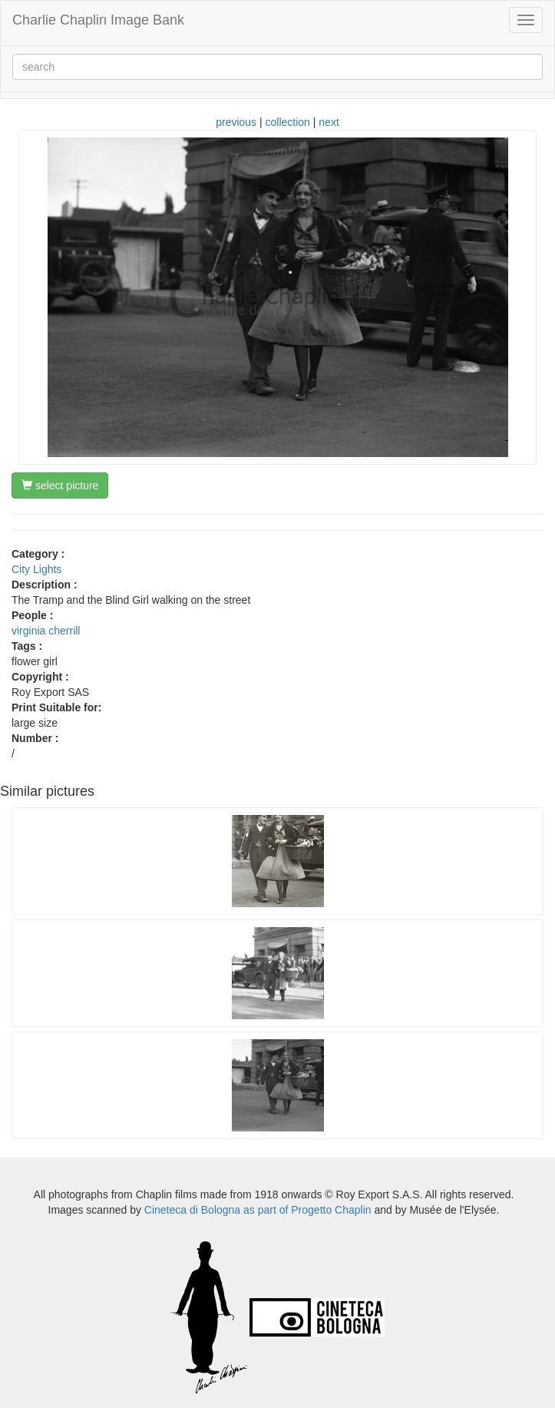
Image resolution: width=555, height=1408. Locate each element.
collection (288, 122)
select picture (59, 485)
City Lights (36, 569)
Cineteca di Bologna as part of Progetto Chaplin (258, 1210)
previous (236, 122)
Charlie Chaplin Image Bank (98, 20)
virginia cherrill (46, 630)
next (329, 122)
